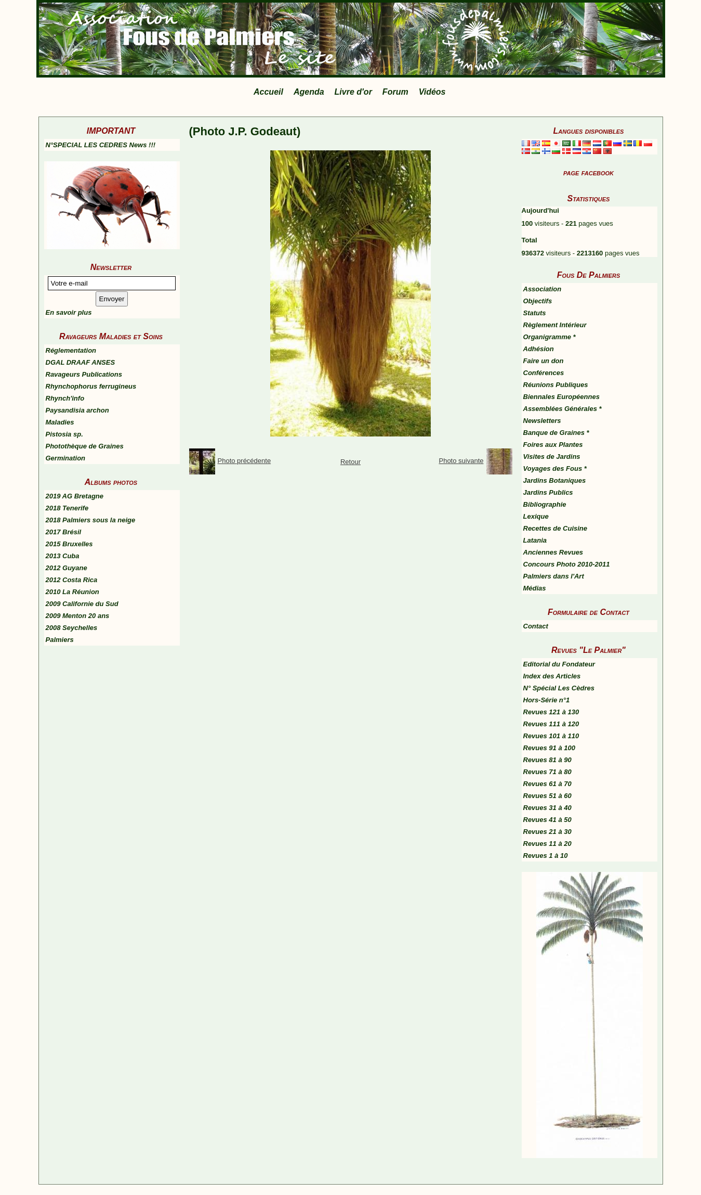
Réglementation (71, 350)
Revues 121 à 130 (551, 712)
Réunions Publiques (555, 385)
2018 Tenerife (67, 508)
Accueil (268, 91)
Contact (535, 626)
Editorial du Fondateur (559, 664)
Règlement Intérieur (555, 325)
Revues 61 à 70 (547, 784)
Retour (350, 462)
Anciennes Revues (553, 552)
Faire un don (543, 361)
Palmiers (60, 640)
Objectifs (537, 301)
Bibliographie (544, 504)
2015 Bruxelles (69, 544)
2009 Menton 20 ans (78, 616)
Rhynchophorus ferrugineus (91, 386)
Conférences (543, 373)
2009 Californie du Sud (82, 604)
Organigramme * (549, 337)
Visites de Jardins (551, 456)
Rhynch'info (65, 398)
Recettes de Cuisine (555, 528)
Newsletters (542, 421)
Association (542, 289)
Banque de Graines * (556, 432)
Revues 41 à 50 (547, 820)
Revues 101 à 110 (551, 736)
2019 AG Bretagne (75, 496)
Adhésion (538, 349)
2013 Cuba (63, 556)
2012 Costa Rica (72, 580)
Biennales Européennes (561, 397)
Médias (534, 588)
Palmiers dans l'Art (553, 576)
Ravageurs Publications (84, 374)
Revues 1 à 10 (545, 855)
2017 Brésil (64, 532)
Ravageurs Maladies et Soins (111, 336)
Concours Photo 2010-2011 (566, 564)
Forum (395, 91)
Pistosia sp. (64, 434)
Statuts (534, 313)
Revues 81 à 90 (547, 760)
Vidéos (432, 91)
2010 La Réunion (72, 592)
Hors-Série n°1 (546, 700)
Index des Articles (552, 676)
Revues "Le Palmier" (588, 650)
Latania (535, 540)
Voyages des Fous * (555, 468)
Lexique (536, 516)
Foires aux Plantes (553, 444)
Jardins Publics (548, 492)
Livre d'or (353, 91)
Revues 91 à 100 (549, 748)
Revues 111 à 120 (551, 724)
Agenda (309, 91)
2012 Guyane (66, 568)
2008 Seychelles (72, 628)
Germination (66, 458)
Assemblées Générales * (562, 409)
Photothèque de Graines (85, 446)
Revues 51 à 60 (547, 796)
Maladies (60, 422)
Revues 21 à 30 (547, 832)
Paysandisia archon (77, 410)
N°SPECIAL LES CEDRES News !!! (101, 145)
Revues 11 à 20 (547, 843)
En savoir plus (69, 312)
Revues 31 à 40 (547, 808)
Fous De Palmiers (588, 275)
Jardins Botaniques (554, 480)
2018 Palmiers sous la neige (91, 520)
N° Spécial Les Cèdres (558, 688)
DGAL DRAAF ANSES (80, 362)
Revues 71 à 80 (547, 772)
